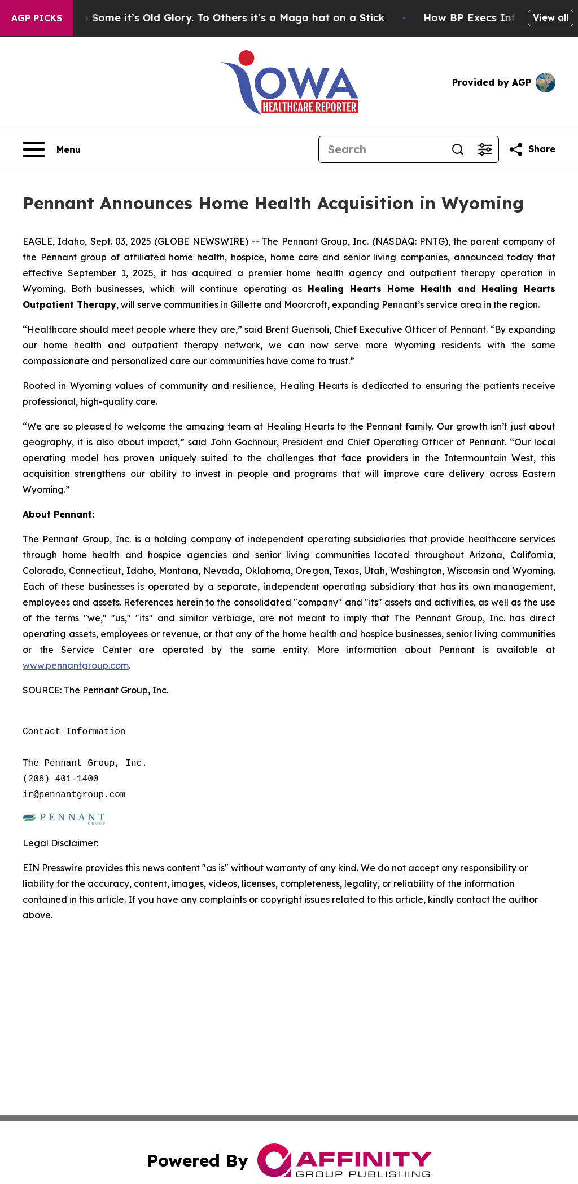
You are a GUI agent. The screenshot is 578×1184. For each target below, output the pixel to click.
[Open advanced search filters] (484, 149)
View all (550, 17)
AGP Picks (36, 18)
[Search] (381, 149)
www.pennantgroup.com (76, 665)
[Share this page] (531, 149)
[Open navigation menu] (52, 149)
